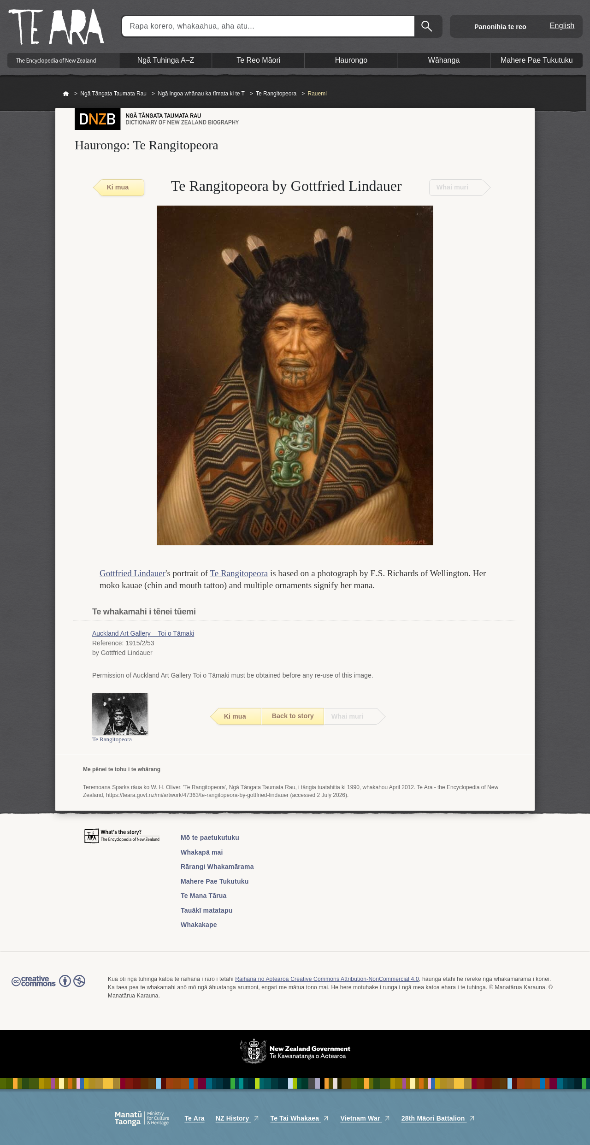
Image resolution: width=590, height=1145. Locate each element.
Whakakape (199, 924)
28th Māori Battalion (438, 1118)
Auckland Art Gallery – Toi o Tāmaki (143, 633)
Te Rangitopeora (276, 93)
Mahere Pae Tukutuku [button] (537, 60)
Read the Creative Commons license (48, 987)
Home (66, 94)
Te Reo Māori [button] (258, 60)
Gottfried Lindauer (132, 573)
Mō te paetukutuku (210, 837)
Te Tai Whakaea (300, 1118)
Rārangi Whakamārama (217, 866)
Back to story (293, 716)
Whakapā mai (202, 852)
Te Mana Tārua (204, 895)
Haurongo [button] (351, 60)
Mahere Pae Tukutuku (214, 881)
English (562, 26)
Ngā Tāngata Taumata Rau (113, 93)
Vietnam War (365, 1118)
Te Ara (194, 1118)
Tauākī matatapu (206, 910)
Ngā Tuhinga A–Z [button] (166, 60)
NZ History (238, 1118)
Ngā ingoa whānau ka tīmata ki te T (201, 93)
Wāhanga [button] (444, 60)
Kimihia (427, 26)
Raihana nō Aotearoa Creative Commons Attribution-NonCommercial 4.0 (327, 979)
